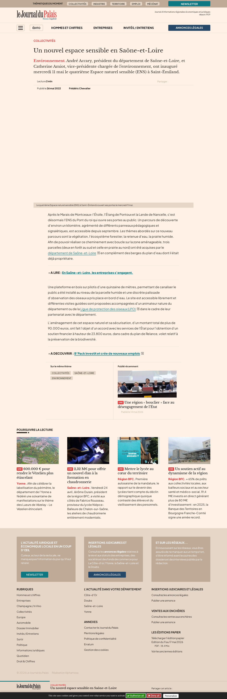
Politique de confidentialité (100, 638)
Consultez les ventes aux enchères (171, 616)
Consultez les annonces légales (169, 595)
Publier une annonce (163, 600)
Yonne (88, 611)
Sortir (20, 639)
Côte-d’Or (90, 595)
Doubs (88, 600)
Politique (22, 644)
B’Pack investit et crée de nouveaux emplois (107, 353)
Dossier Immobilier (28, 628)
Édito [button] (36, 27)
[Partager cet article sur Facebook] (178, 81)
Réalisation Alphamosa (65, 672)
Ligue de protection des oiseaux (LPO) (108, 309)
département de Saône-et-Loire (72, 253)
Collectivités (77, 3)
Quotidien (23, 655)
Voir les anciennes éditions (166, 651)
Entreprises (102, 28)
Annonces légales (107, 574)
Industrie (99, 3)
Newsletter (189, 3)
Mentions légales (94, 633)
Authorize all (136, 695)
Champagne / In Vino (29, 606)
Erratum (89, 644)
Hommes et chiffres (66, 28)
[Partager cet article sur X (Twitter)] (172, 81)
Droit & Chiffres (26, 661)
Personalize (171, 695)
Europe (21, 617)
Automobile (24, 622)
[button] (20, 28)
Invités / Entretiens (138, 28)
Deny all (155, 695)
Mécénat (152, 3)
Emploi (136, 3)
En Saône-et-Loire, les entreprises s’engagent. (97, 273)
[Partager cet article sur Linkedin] (185, 81)
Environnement (61, 378)
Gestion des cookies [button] (96, 649)
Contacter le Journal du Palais (101, 627)
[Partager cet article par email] (191, 81)
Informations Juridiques (31, 650)
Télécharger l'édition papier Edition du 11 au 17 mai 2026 (167, 641)
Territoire (118, 3)
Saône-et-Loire (84, 373)
